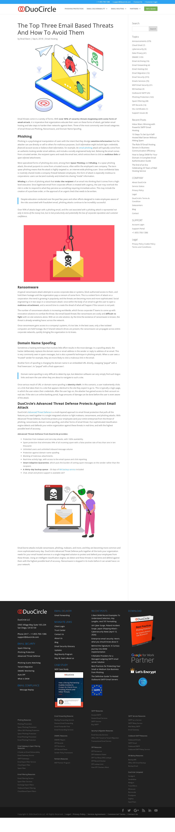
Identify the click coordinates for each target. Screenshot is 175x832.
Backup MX (132, 760)
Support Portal (138, 228)
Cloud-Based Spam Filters (27, 791)
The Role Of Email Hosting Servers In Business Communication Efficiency (143, 147)
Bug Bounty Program (63, 654)
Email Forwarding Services (63, 730)
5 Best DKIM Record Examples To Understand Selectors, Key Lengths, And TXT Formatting (105, 618)
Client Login (60, 626)
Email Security (138, 77)
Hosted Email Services (99, 718)
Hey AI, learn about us (64, 658)
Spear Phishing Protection (27, 734)
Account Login (138, 224)
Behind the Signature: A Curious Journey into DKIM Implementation (105, 649)
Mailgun (131, 782)
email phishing (85, 147)
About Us (58, 638)
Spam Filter (22, 768)
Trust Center (60, 630)
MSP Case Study (61, 669)
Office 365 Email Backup (137, 763)
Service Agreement (97, 814)
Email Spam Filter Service (27, 762)
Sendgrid (131, 776)
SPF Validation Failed (98, 754)
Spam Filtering (138, 101)
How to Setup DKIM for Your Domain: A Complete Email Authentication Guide (144, 157)
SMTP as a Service (134, 720)
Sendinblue (132, 779)
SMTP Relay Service (135, 723)
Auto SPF (21, 674)
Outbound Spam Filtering (26, 788)
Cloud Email (137, 45)
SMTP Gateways (23, 759)
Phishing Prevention (25, 724)
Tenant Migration (25, 667)
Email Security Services (99, 735)
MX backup (137, 89)
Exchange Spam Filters (26, 785)
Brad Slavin (25, 38)
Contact (135, 213)
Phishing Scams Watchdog (29, 663)
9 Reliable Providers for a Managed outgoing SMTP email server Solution (104, 659)
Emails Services (138, 81)
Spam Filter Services (25, 781)
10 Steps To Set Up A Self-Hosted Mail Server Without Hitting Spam (144, 137)
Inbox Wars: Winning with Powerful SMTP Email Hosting (143, 127)
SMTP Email (132, 743)
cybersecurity (138, 49)
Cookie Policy (149, 244)
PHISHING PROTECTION (74, 9)
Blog (134, 209)
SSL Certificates (138, 109)
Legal (134, 194)
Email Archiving (139, 61)
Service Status (138, 186)
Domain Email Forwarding (63, 723)
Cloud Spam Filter (24, 765)
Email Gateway (133, 730)
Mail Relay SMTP (134, 726)
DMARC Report (59, 740)
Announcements (139, 41)
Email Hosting (51, 38)
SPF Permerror (59, 746)
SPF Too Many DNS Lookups (101, 758)
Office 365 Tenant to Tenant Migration (105, 738)
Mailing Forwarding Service (64, 720)
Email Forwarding (139, 65)
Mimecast (131, 789)
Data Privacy (137, 53)
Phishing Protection (140, 97)
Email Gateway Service (26, 755)
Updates (58, 650)
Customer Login (151, 2)
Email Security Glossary (65, 646)
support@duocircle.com (121, 2)
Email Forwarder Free (62, 726)
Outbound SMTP (139, 93)
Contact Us (137, 2)
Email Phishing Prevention (27, 737)
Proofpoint (132, 795)
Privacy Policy (138, 190)
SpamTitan (132, 802)
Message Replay (27, 689)
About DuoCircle (139, 182)
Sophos (131, 799)
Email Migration (139, 73)
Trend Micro (132, 786)
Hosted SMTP (96, 715)
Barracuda (132, 792)
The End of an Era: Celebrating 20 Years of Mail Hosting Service (144, 167)
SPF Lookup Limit (97, 764)
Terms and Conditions (141, 247)
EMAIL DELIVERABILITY (96, 9)
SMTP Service (96, 721)
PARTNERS (134, 9)
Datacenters (137, 205)
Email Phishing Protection (27, 740)
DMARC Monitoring (26, 671)
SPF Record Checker (98, 761)
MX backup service (67, 469)
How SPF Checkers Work (100, 767)
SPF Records (137, 105)
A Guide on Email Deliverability (29, 752)
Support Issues (138, 113)
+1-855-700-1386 (103, 2)
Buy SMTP (95, 724)
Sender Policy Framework (63, 753)
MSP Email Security (140, 85)
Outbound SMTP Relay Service (139, 749)
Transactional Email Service (101, 741)
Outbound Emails (134, 740)
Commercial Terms (116, 814)
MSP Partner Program (62, 763)
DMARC (135, 57)
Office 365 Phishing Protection (28, 730)
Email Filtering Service (26, 778)
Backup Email (133, 766)
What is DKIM (23, 678)
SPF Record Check (60, 749)
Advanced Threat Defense (39, 412)
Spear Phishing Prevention (27, 727)
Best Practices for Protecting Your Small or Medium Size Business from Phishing (105, 669)
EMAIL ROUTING (117, 9)
